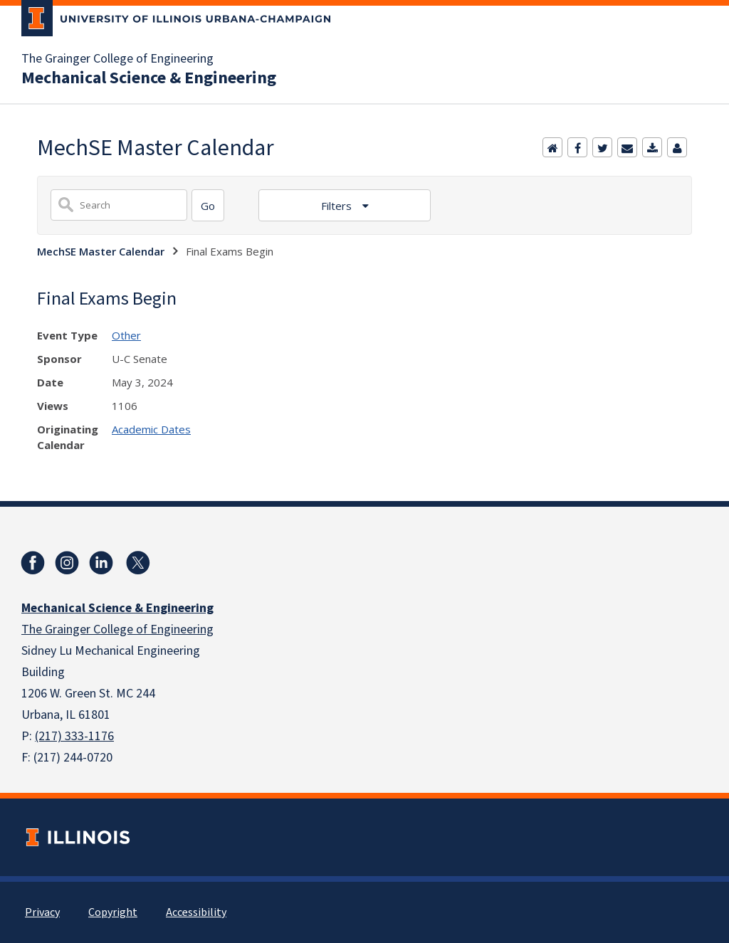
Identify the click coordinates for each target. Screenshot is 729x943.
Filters (338, 206)
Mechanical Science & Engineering (148, 78)
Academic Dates (151, 429)
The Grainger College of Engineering (117, 59)
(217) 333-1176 (74, 736)
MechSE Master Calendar (100, 251)
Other (126, 335)
